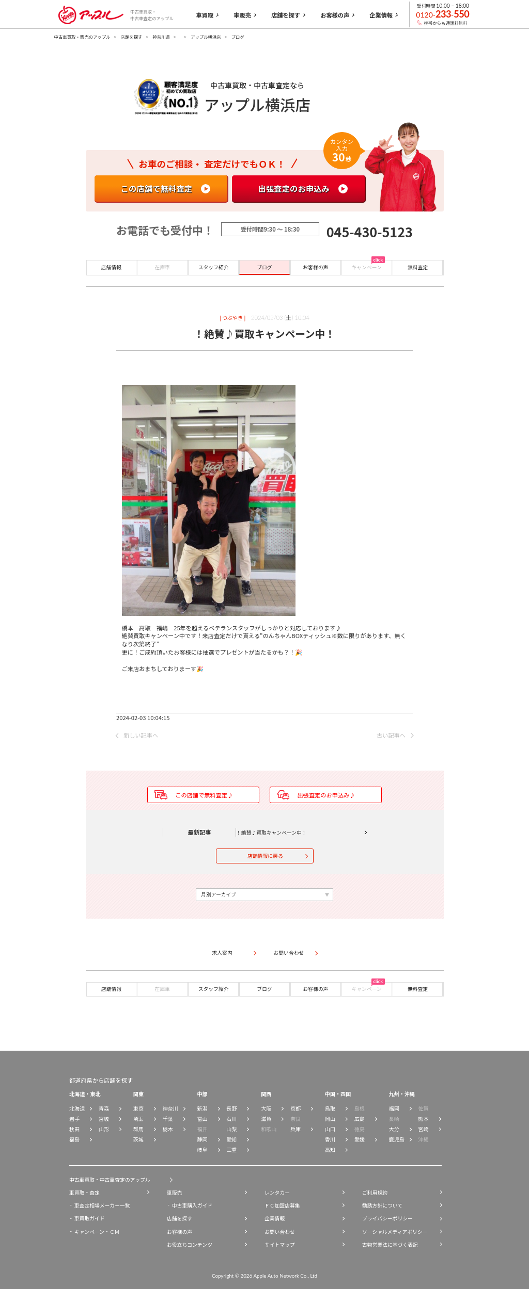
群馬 (138, 1129)
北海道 (77, 1108)
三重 (231, 1149)
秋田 (74, 1129)
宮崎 (423, 1129)
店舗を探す (132, 37)
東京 (138, 1108)
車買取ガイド (89, 1218)
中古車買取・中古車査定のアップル (109, 1179)
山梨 (231, 1129)
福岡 (394, 1108)
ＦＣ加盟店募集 (282, 1205)
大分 (394, 1129)
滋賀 (266, 1118)
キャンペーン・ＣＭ (97, 1231)
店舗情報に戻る (265, 855)
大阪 (266, 1108)
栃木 (168, 1129)
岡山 (330, 1118)
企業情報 (274, 1218)
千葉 (168, 1118)
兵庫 (295, 1129)
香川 (330, 1139)
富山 (202, 1118)
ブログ (264, 267)
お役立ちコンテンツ (189, 1244)
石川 (231, 1118)
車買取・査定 (84, 1192)
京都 (295, 1108)
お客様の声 (315, 267)
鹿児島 (396, 1139)
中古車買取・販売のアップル (82, 37)
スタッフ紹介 (213, 267)
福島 (74, 1139)
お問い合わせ (279, 1231)
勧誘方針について (382, 1205)
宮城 (104, 1118)
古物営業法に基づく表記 (390, 1244)
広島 (359, 1118)
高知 (330, 1149)
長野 (231, 1108)
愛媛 (359, 1139)
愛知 (231, 1139)
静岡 (202, 1139)
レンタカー (277, 1192)
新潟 (202, 1108)
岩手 (74, 1118)
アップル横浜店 (206, 37)
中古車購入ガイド (192, 1205)
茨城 (138, 1139)
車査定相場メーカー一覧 (102, 1205)
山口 (330, 1129)
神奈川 (170, 1108)
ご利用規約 (374, 1192)
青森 (104, 1108)
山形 (104, 1129)
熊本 (423, 1118)
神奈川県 (161, 37)
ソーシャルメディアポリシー (394, 1231)
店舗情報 (111, 267)
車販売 (174, 1192)
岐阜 (202, 1149)
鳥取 (330, 1108)
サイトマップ (279, 1244)
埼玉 (138, 1118)
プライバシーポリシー (387, 1218)
